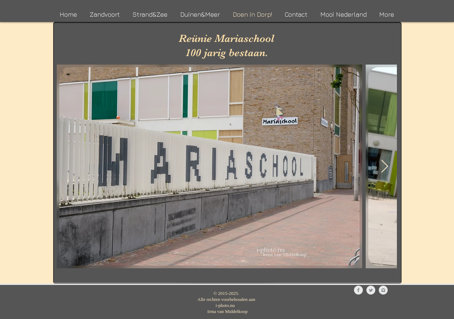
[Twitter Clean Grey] (370, 290)
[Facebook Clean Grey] (358, 290)
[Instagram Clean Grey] (383, 290)
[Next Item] (385, 167)
